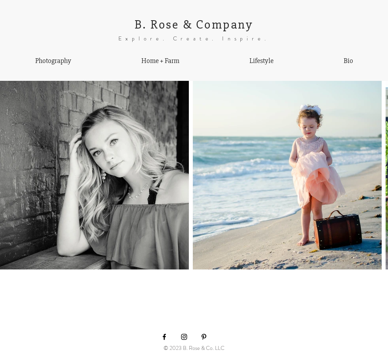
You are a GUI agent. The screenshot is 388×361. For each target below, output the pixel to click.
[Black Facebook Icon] (164, 337)
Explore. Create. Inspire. (193, 38)
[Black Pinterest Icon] (204, 337)
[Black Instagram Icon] (184, 337)
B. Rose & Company (194, 24)
